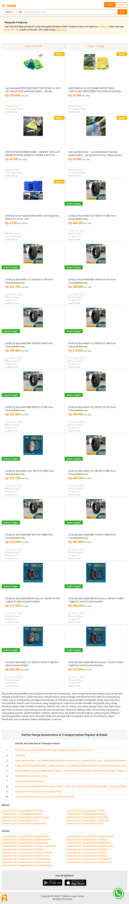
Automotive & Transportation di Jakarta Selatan (26, 839)
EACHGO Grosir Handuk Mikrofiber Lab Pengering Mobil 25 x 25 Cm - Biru (54, 750)
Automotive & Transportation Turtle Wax (87, 820)
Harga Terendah (33, 45)
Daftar (110, 4)
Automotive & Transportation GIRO (85, 823)
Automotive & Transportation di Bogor (86, 852)
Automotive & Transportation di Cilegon (23, 849)
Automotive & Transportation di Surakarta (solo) (27, 865)
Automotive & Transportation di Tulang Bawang (27, 852)
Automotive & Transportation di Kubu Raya (89, 862)
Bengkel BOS (74, 236)
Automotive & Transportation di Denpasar (88, 858)
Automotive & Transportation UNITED (22, 813)
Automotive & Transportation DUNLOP (86, 813)
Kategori (9, 11)
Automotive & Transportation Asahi (20, 820)
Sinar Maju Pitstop (14, 108)
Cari (122, 11)
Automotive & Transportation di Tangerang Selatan (29, 845)
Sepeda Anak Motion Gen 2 (29, 781)
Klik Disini (61, 29)
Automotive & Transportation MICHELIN (87, 817)
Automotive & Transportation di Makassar (88, 842)
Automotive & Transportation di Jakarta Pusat (90, 836)
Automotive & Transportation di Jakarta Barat (25, 836)
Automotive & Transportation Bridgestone (24, 823)
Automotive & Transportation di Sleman (87, 849)
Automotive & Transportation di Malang (87, 839)
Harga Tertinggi (95, 45)
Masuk (121, 4)
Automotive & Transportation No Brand (22, 810)
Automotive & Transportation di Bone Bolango (26, 858)
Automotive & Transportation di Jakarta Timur (26, 855)
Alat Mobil (20, 755)
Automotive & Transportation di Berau (86, 855)
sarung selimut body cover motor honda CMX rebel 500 (44, 796)
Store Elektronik (13, 236)
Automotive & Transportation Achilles (86, 810)
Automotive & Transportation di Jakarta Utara (90, 845)
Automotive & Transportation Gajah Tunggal (25, 817)
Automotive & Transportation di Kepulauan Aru (26, 862)
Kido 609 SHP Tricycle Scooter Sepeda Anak (38, 791)
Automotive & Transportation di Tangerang (25, 842)
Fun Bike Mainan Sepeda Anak (31, 775)
